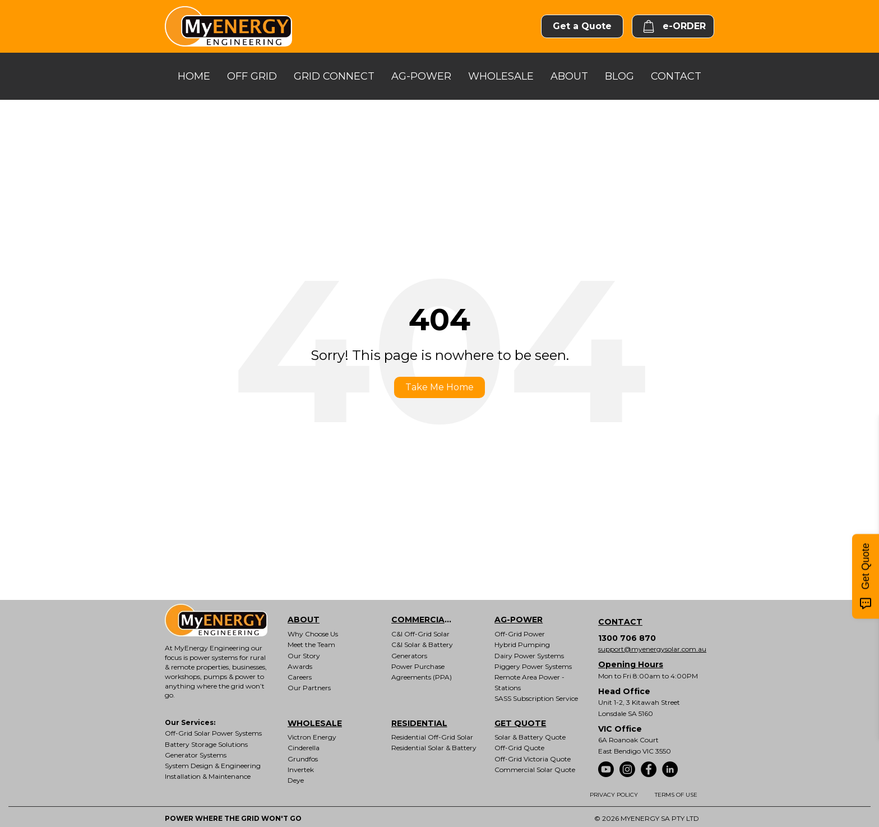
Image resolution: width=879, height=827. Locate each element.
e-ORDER (673, 26)
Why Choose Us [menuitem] (313, 634)
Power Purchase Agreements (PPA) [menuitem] (421, 671)
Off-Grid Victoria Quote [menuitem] (532, 759)
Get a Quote (582, 26)
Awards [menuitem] (300, 666)
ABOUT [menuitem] (304, 620)
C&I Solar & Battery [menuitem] (422, 644)
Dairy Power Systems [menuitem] (529, 656)
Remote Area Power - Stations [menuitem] (529, 682)
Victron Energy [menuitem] (312, 737)
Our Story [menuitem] (304, 656)
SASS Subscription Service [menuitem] (536, 698)
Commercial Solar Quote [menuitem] (534, 769)
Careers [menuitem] (300, 677)
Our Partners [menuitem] (309, 687)
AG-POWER (421, 76)
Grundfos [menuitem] (303, 759)
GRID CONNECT (334, 76)
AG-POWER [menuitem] (518, 620)
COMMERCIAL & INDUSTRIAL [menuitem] (430, 620)
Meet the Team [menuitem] (311, 644)
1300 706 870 (627, 638)
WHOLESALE (501, 76)
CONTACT (676, 76)
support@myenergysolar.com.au (652, 649)
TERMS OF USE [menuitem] (676, 794)
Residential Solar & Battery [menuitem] (433, 747)
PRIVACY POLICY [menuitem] (614, 794)
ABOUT (569, 76)
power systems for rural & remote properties (215, 662)
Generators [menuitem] (409, 656)
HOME (194, 76)
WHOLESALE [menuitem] (315, 723)
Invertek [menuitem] (301, 769)
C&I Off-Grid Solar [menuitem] (420, 634)
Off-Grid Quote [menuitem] (519, 747)
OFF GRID (252, 76)
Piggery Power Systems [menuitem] (533, 666)
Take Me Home (439, 387)
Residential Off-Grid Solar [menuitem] (432, 737)
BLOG (619, 76)
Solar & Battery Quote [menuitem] (530, 737)
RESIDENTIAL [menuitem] (419, 723)
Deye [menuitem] (296, 780)
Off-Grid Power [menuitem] (519, 634)
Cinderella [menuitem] (304, 747)
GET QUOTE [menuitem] (520, 723)
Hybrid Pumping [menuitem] (522, 644)
